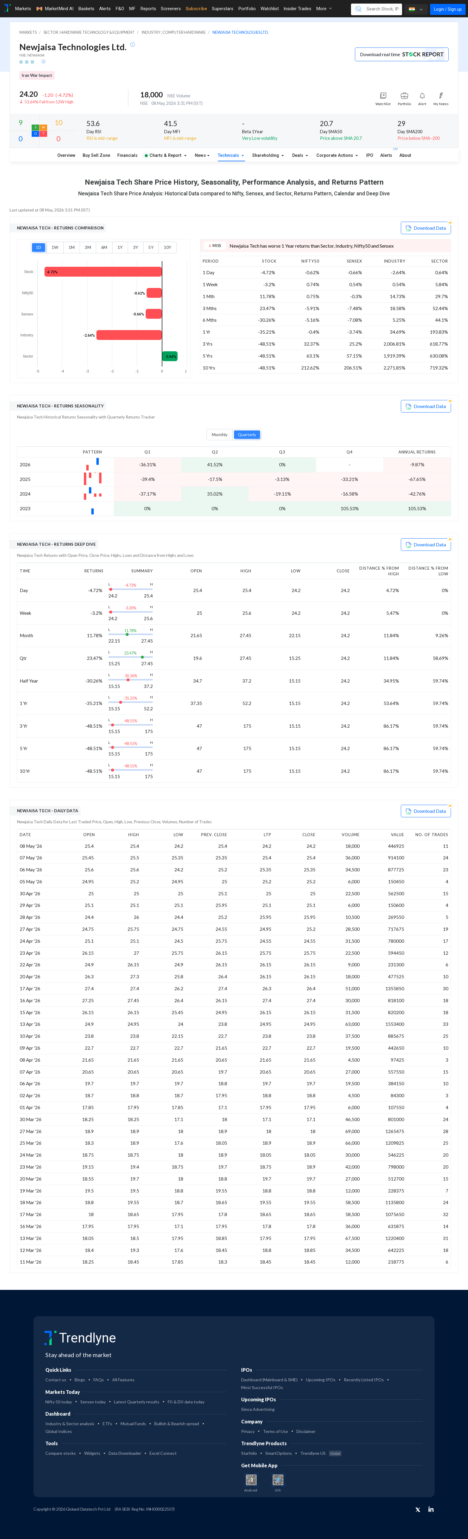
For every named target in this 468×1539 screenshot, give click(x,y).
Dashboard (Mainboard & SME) (269, 1379)
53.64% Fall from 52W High (48, 101)
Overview (66, 155)
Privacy (248, 1431)
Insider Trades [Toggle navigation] (297, 8)
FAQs (98, 1379)
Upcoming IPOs (320, 1379)
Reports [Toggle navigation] (148, 8)
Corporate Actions (335, 155)
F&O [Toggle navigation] (120, 8)
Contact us (55, 1379)
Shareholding (266, 155)
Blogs (80, 1379)
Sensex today (93, 1401)
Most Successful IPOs (262, 1387)
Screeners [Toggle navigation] (171, 8)
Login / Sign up (448, 9)
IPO (369, 155)
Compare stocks (60, 1453)
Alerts (386, 154)
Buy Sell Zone (96, 155)
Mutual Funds (133, 1423)
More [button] (324, 8)
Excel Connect (163, 1453)
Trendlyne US (320, 1453)
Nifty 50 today (58, 1401)
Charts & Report (163, 155)
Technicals (229, 155)
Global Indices (58, 1431)
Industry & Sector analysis (69, 1423)
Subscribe (196, 8)
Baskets (86, 8)
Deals (298, 155)
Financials (127, 155)
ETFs (107, 1423)
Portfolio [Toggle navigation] (247, 8)
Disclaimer (305, 1431)
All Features (123, 1379)
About (405, 155)
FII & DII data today (186, 1401)
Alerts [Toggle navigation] (105, 8)
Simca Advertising (258, 1409)
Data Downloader (125, 1453)
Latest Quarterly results (136, 1401)
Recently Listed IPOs (364, 1379)
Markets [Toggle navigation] (23, 8)
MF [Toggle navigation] (132, 8)
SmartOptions (278, 1453)
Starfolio (249, 1453)
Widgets (92, 1453)
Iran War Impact (37, 75)
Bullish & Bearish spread (176, 1423)
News (200, 155)
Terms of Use (275, 1431)
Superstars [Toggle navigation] (222, 8)
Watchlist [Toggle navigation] (270, 8)
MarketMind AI (54, 8)
